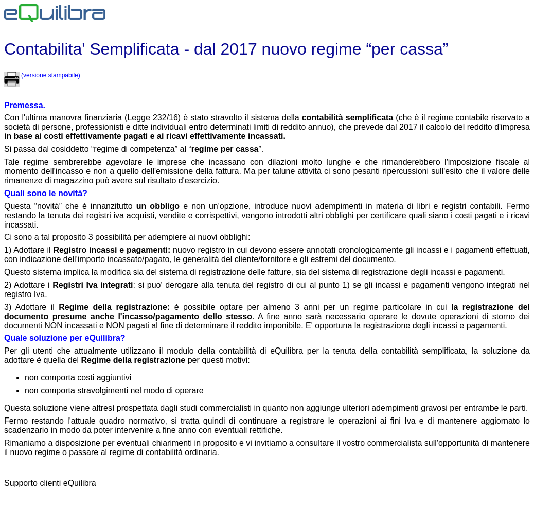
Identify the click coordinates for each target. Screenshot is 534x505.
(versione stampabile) (50, 75)
